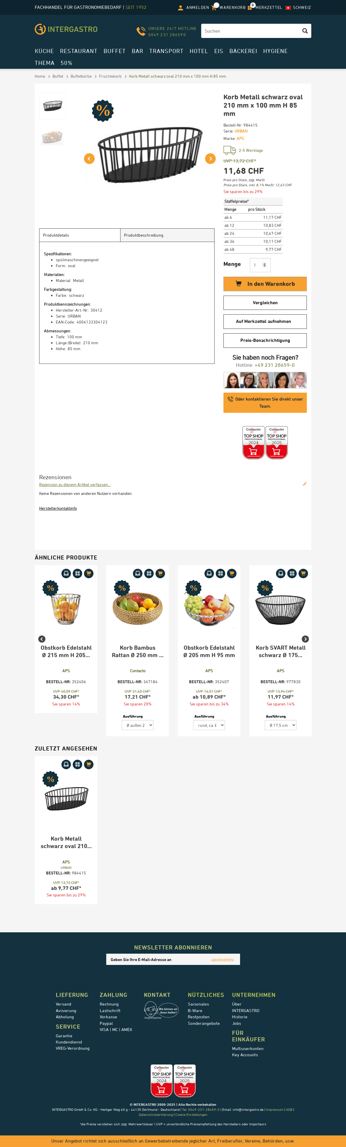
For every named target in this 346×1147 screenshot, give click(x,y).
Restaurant (79, 50)
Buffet (115, 50)
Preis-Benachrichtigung (265, 340)
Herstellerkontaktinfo (58, 508)
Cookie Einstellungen (191, 1114)
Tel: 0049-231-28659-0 (200, 1109)
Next (308, 653)
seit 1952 (136, 7)
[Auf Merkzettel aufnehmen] (77, 573)
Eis (218, 50)
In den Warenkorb (265, 283)
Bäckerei (243, 50)
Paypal (106, 1023)
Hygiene (275, 50)
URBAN (240, 130)
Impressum (274, 1109)
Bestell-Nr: (232, 125)
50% (67, 62)
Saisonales (198, 1004)
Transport (166, 50)
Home (40, 76)
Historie (239, 1016)
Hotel (199, 50)
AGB (289, 1109)
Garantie (64, 1035)
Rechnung (109, 1004)
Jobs (236, 1023)
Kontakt (157, 994)
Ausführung (133, 716)
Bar (137, 50)
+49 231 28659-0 (275, 365)
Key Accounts (245, 1054)
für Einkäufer (248, 1036)
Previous (38, 653)
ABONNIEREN (222, 960)
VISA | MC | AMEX (116, 1029)
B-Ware (195, 1010)
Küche (44, 50)
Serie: (228, 130)
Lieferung (72, 994)
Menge (232, 263)
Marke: (229, 138)
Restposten (198, 1016)
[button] (88, 156)
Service (68, 1026)
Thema (45, 62)
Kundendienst (69, 1042)
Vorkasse (108, 1016)
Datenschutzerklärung (156, 1114)
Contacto (137, 670)
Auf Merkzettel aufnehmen (263, 321)
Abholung (65, 1016)
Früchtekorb (110, 76)
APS (240, 138)
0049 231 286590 (167, 34)
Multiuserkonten (248, 1048)
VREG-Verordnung (73, 1048)
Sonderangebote (204, 1023)
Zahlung (114, 994)
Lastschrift (110, 1010)
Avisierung (66, 1010)
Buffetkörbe (81, 76)
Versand (63, 1004)
